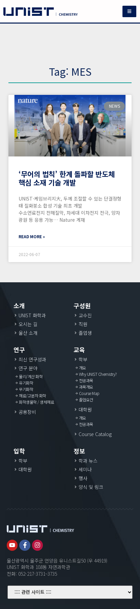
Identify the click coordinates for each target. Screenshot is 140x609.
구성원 (82, 305)
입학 (19, 450)
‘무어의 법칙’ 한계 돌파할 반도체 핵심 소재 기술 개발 (67, 178)
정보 (79, 450)
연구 (19, 349)
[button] (129, 11)
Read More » (32, 236)
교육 (79, 349)
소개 (19, 305)
